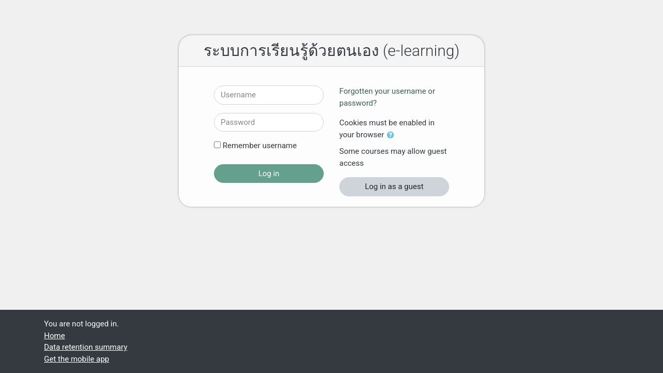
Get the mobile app (76, 359)
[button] (392, 135)
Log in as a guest (394, 186)
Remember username (260, 145)
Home (54, 335)
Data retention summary (85, 347)
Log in (269, 173)
